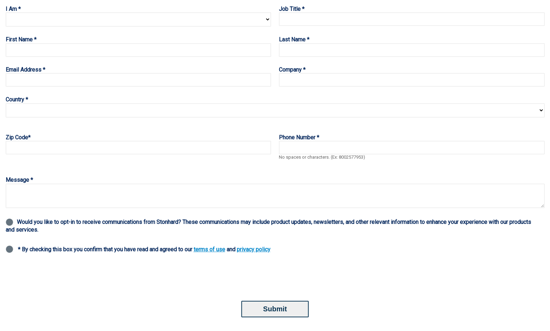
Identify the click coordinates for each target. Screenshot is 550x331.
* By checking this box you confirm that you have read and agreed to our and (144, 249)
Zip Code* (18, 137)
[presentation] (59, 278)
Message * (19, 180)
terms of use (209, 249)
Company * (292, 69)
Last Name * (294, 39)
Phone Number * (299, 137)
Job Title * (291, 9)
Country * (17, 99)
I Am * (13, 9)
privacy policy (253, 249)
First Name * (21, 39)
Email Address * (25, 69)
